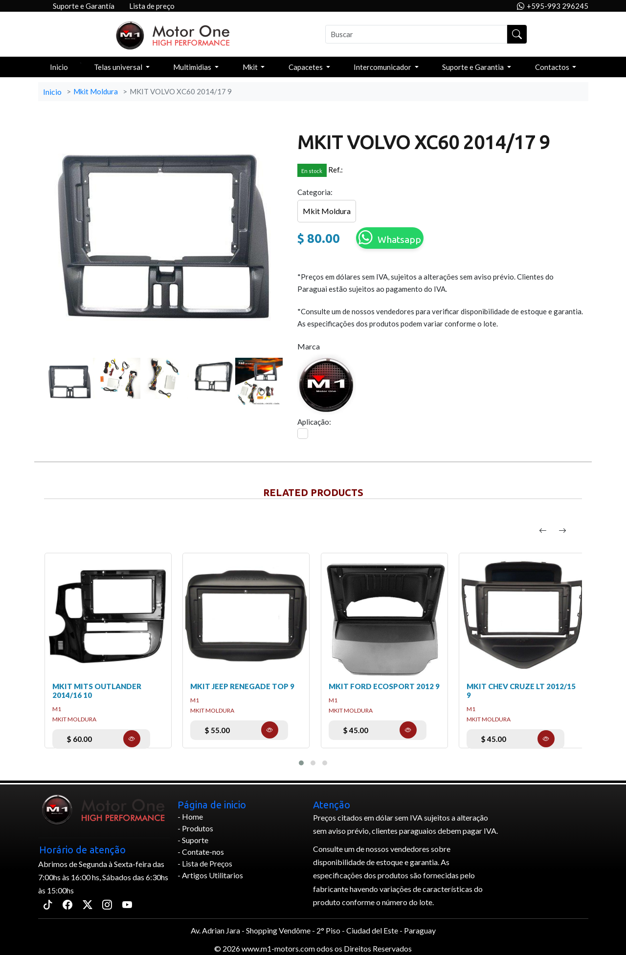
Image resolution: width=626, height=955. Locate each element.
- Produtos (195, 828)
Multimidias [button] (193, 67)
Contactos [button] (553, 67)
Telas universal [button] (119, 67)
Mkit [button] (251, 67)
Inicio (59, 67)
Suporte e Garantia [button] (473, 67)
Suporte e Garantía (83, 5)
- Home (190, 816)
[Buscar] (416, 34)
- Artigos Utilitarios (210, 875)
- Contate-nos (201, 851)
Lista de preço (152, 5)
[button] (301, 763)
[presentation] (543, 530)
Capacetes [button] (306, 67)
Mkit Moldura (95, 91)
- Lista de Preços (205, 863)
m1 (56, 709)
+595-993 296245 (552, 6)
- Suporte (193, 840)
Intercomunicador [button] (383, 67)
